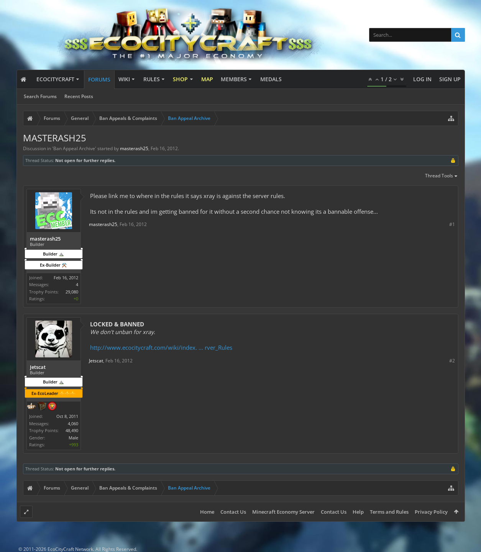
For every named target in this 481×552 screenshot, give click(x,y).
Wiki (124, 79)
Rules (151, 79)
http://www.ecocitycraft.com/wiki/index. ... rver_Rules (161, 347)
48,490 (72, 430)
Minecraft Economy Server (283, 511)
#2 (452, 361)
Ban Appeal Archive (74, 148)
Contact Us (233, 511)
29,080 (72, 292)
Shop (180, 79)
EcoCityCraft (55, 79)
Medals (271, 79)
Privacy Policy (431, 511)
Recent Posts (78, 96)
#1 (452, 224)
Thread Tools (441, 176)
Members (234, 79)
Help (358, 511)
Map (207, 79)
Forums (99, 79)
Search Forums (40, 96)
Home (207, 511)
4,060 (73, 423)
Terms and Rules (389, 511)
